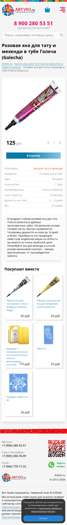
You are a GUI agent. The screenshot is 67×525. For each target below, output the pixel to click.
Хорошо (43, 518)
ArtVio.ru (7, 63)
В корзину (33, 155)
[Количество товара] (54, 142)
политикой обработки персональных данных (46, 510)
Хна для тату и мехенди (48, 168)
